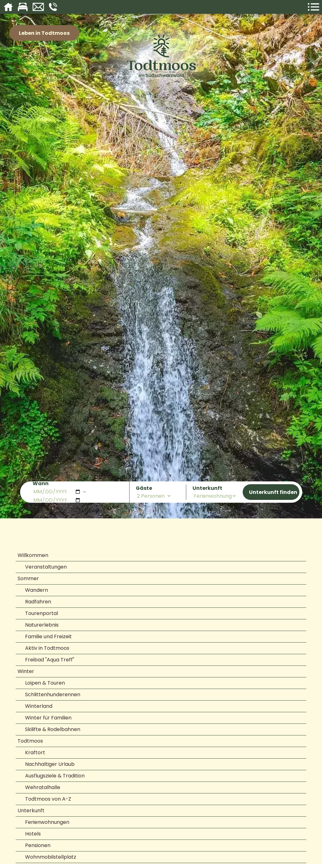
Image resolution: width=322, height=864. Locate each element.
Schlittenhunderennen (52, 694)
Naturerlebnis (42, 624)
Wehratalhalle (42, 787)
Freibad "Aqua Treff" (49, 659)
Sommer (28, 578)
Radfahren (38, 601)
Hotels (33, 833)
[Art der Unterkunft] (215, 496)
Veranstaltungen (46, 566)
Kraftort (35, 752)
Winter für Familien (48, 717)
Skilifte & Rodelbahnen (52, 729)
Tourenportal (41, 613)
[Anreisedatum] (57, 491)
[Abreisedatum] (57, 500)
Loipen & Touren (45, 682)
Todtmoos (30, 741)
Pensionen (37, 845)
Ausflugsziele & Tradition (55, 775)
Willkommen (33, 555)
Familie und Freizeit (48, 636)
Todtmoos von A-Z (48, 799)
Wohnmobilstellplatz (50, 857)
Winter (26, 671)
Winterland (38, 706)
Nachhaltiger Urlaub (50, 764)
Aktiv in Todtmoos (47, 648)
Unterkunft (31, 810)
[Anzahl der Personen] (154, 496)
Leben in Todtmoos (44, 33)
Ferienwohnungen (47, 822)
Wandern (36, 590)
